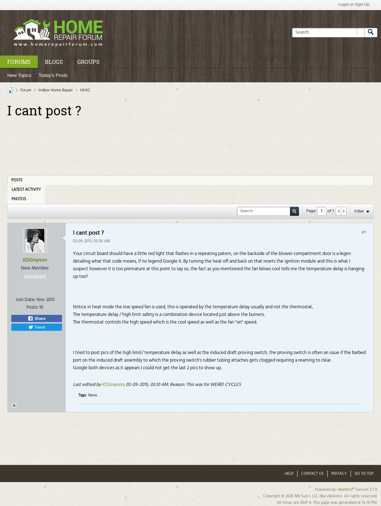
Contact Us (312, 473)
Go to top (364, 473)
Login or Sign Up (353, 4)
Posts (16, 180)
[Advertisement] (190, 144)
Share (37, 318)
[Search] (328, 32)
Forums (18, 61)
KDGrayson (35, 260)
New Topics (19, 75)
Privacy (339, 473)
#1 (363, 232)
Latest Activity (26, 189)
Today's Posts (52, 75)
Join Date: (26, 300)
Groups (88, 61)
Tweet (36, 327)
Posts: (32, 307)
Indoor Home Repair (55, 90)
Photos (19, 199)
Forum (25, 90)
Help (289, 473)
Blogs (54, 61)
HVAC (85, 90)
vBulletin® (345, 489)
